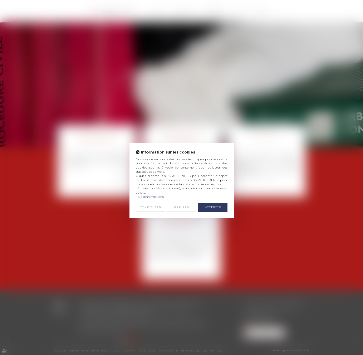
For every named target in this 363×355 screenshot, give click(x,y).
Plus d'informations (150, 197)
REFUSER (181, 207)
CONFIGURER (150, 207)
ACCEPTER (213, 207)
